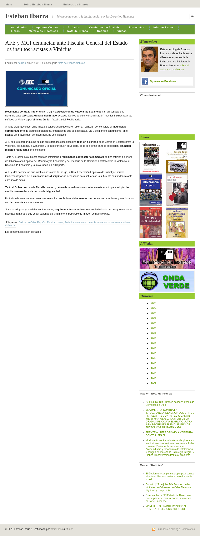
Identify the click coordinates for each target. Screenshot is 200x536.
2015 (153, 353)
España (41, 222)
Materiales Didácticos (43, 31)
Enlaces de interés (76, 4)
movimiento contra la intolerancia (91, 222)
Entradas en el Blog (167, 529)
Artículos (74, 27)
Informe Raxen (163, 27)
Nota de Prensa (77, 31)
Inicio (8, 4)
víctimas (125, 222)
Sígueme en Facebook (163, 81)
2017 (153, 343)
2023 (153, 313)
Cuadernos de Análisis (104, 27)
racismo (115, 222)
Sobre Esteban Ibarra (37, 4)
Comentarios (188, 529)
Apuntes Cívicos (47, 27)
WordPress (56, 529)
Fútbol (68, 222)
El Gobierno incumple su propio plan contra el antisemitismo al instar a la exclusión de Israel (170, 476)
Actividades (19, 27)
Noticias (102, 31)
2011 (153, 373)
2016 (153, 348)
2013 (153, 363)
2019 (153, 333)
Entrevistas (136, 27)
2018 (153, 338)
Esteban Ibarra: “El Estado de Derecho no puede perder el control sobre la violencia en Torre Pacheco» (169, 498)
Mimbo (69, 529)
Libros (15, 31)
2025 (153, 303)
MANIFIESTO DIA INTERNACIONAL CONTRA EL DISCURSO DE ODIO (166, 508)
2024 (153, 308)
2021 (153, 323)
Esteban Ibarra (26, 16)
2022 (153, 318)
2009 (153, 383)
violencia (10, 225)
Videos (122, 31)
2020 (153, 328)
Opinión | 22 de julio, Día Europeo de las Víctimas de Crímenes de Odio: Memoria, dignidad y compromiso (168, 487)
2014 (153, 358)
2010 (153, 378)
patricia (22, 63)
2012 (153, 368)
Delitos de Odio (27, 222)
